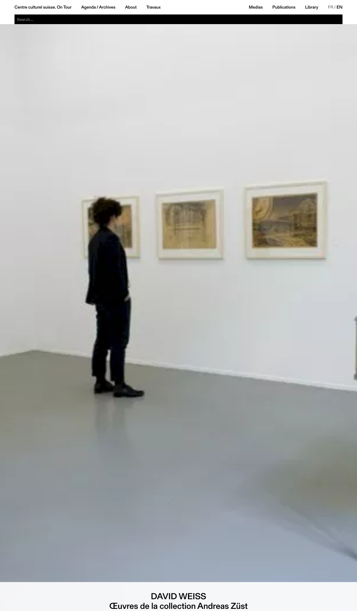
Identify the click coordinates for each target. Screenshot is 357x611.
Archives (107, 7)
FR (331, 7)
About (131, 7)
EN (340, 7)
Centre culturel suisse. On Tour (42, 7)
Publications (284, 7)
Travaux (153, 7)
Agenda (88, 7)
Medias (256, 7)
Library (311, 7)
